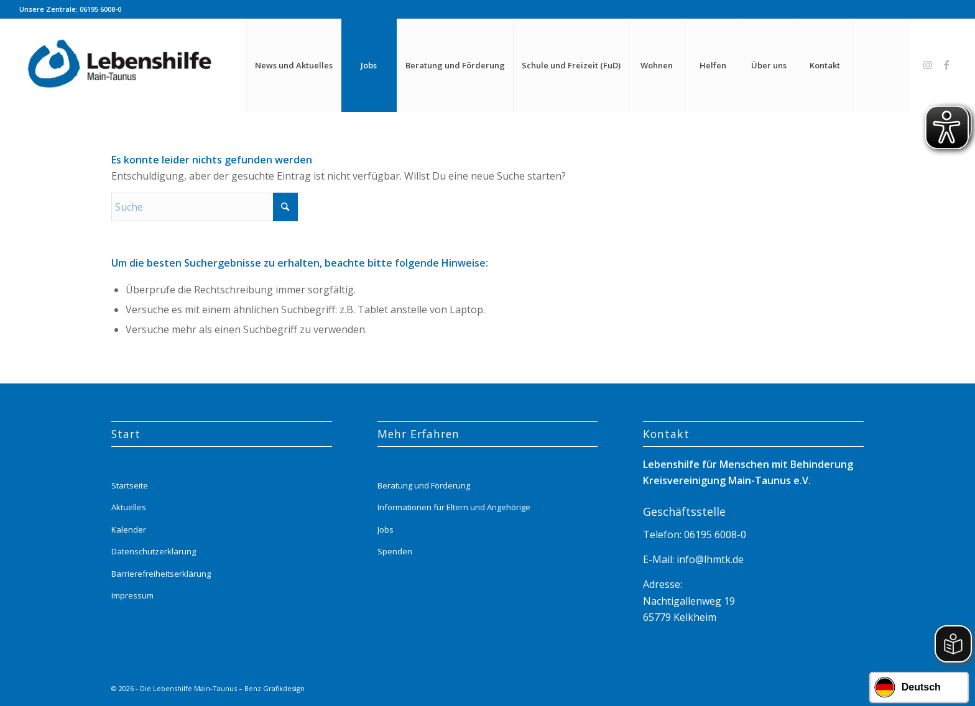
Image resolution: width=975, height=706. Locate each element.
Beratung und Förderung (423, 485)
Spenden (394, 551)
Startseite (129, 485)
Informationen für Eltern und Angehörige (453, 507)
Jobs (385, 529)
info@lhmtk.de (709, 559)
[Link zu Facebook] (946, 64)
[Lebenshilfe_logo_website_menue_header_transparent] (121, 65)
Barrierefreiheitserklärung (161, 573)
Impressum (132, 595)
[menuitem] (293, 65)
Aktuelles (128, 507)
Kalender (128, 529)
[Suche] (880, 65)
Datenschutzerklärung (153, 551)
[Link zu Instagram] (927, 64)
